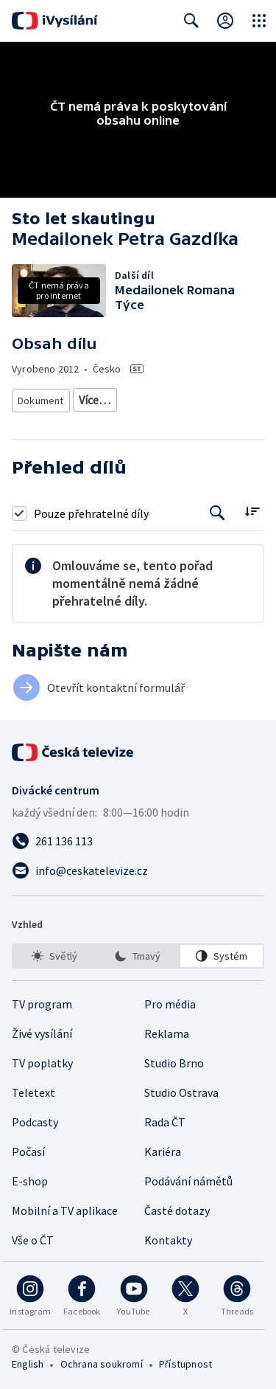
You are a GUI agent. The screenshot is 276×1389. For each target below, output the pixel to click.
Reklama (166, 1086)
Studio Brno (174, 1116)
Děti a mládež (48, 453)
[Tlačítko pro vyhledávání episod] (217, 566)
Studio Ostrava (181, 1145)
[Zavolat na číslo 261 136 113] (138, 894)
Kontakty (168, 1293)
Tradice (110, 453)
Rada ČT (164, 1175)
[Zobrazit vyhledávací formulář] (191, 20)
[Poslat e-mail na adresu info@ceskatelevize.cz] (138, 923)
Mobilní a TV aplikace (65, 1263)
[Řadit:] (252, 565)
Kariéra (162, 1204)
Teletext (33, 1145)
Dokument (41, 399)
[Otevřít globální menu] (259, 20)
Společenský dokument (132, 399)
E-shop (30, 1234)
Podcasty (35, 1175)
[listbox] (138, 1009)
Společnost (175, 426)
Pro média (170, 1057)
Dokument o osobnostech (76, 426)
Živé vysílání (42, 1086)
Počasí (28, 1204)
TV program (42, 1057)
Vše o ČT (33, 1293)
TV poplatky (42, 1116)
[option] (54, 1009)
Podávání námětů (188, 1234)
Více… (158, 453)
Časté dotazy (177, 1263)
